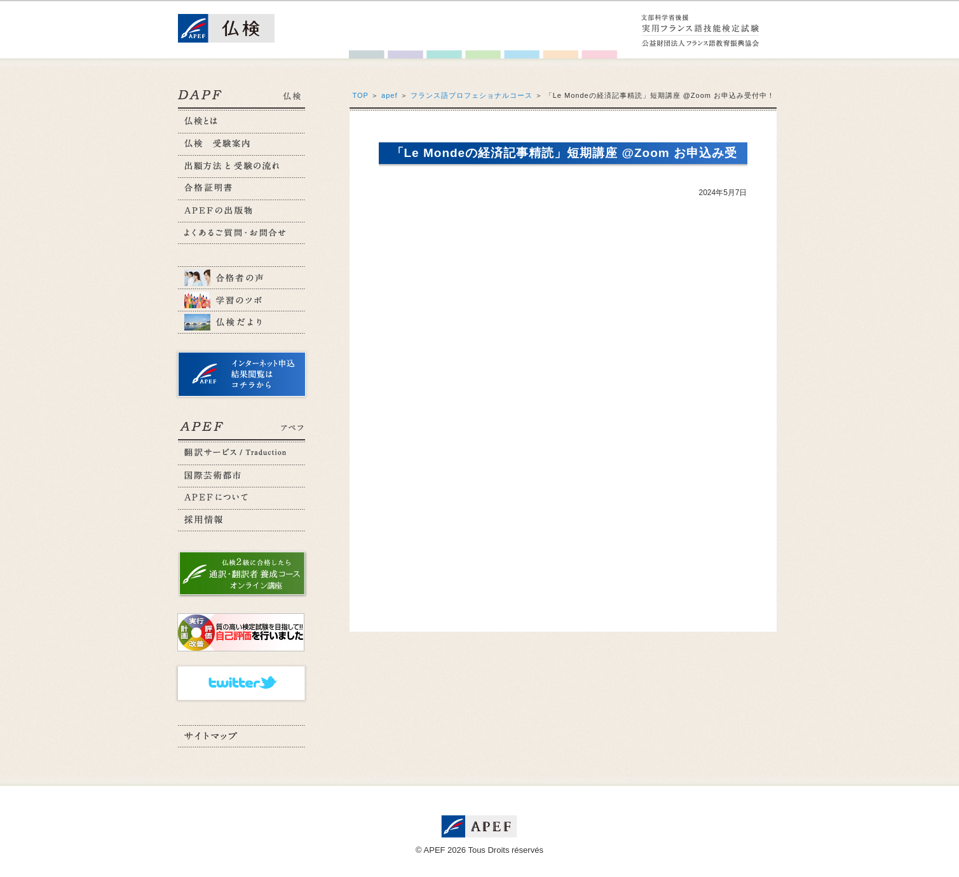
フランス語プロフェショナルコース (472, 95)
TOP (361, 95)
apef (389, 95)
